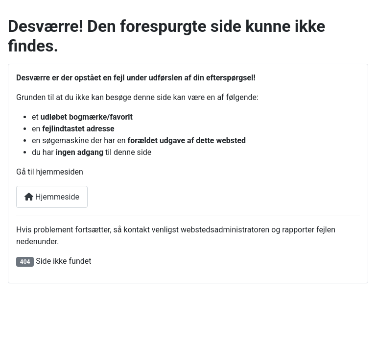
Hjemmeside (51, 197)
